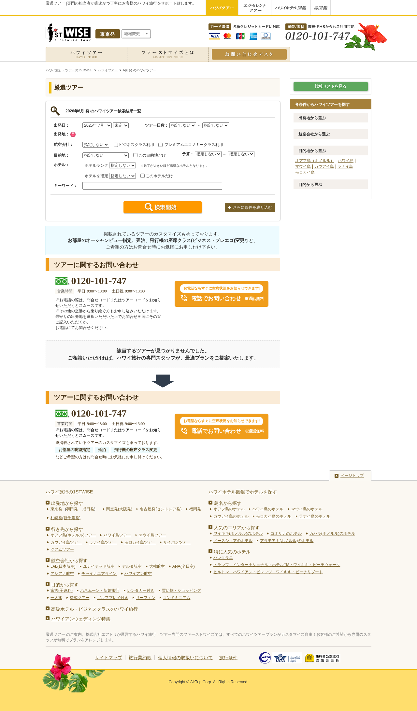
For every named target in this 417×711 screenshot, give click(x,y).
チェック (73, 134)
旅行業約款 (140, 657)
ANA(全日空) (183, 566)
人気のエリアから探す (237, 527)
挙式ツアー (79, 597)
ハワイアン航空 (138, 573)
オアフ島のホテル (229, 509)
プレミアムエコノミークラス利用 (194, 144)
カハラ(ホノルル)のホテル (332, 533)
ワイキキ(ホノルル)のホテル (238, 533)
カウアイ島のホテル (231, 516)
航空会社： (63, 144)
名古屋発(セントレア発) (160, 509)
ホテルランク (96, 165)
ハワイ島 (345, 160)
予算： (188, 154)
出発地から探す (67, 503)
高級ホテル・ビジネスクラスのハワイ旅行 (94, 609)
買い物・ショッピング (181, 590)
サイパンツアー (177, 542)
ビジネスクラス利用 (136, 144)
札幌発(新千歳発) (65, 518)
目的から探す (65, 584)
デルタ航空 (131, 566)
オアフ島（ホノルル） (314, 160)
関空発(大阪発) (119, 509)
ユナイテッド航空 (98, 566)
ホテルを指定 (96, 176)
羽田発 (72, 509)
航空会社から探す (69, 560)
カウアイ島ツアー (66, 542)
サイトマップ (108, 657)
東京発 (56, 509)
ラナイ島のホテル (314, 516)
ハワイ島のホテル (267, 509)
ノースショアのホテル (232, 540)
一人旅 (56, 597)
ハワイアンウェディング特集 (80, 618)
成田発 (88, 509)
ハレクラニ (223, 557)
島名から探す (227, 503)
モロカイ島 (305, 172)
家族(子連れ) (61, 590)
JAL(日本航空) (63, 566)
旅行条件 (228, 657)
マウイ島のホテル (307, 509)
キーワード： (65, 185)
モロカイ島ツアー (140, 542)
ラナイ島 (345, 166)
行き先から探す (67, 529)
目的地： (61, 155)
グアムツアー (62, 549)
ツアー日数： (156, 125)
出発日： (61, 125)
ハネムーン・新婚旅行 (99, 590)
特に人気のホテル (232, 551)
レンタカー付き (140, 590)
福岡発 (195, 509)
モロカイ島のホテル (273, 516)
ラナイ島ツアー (103, 542)
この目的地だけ (152, 155)
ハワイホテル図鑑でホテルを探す (242, 491)
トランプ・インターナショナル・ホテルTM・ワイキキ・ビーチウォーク (276, 564)
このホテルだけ (159, 176)
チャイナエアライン (99, 573)
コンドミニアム (176, 597)
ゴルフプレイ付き (112, 597)
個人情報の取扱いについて (185, 657)
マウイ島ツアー (152, 535)
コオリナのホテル (286, 533)
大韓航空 (157, 566)
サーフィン (145, 597)
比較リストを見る (330, 86)
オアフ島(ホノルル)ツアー (73, 535)
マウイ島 (303, 166)
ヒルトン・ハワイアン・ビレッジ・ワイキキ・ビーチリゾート (268, 572)
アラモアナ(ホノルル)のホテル (286, 540)
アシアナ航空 (62, 573)
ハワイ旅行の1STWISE (69, 491)
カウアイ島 (324, 166)
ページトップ (352, 475)
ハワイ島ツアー (117, 535)
